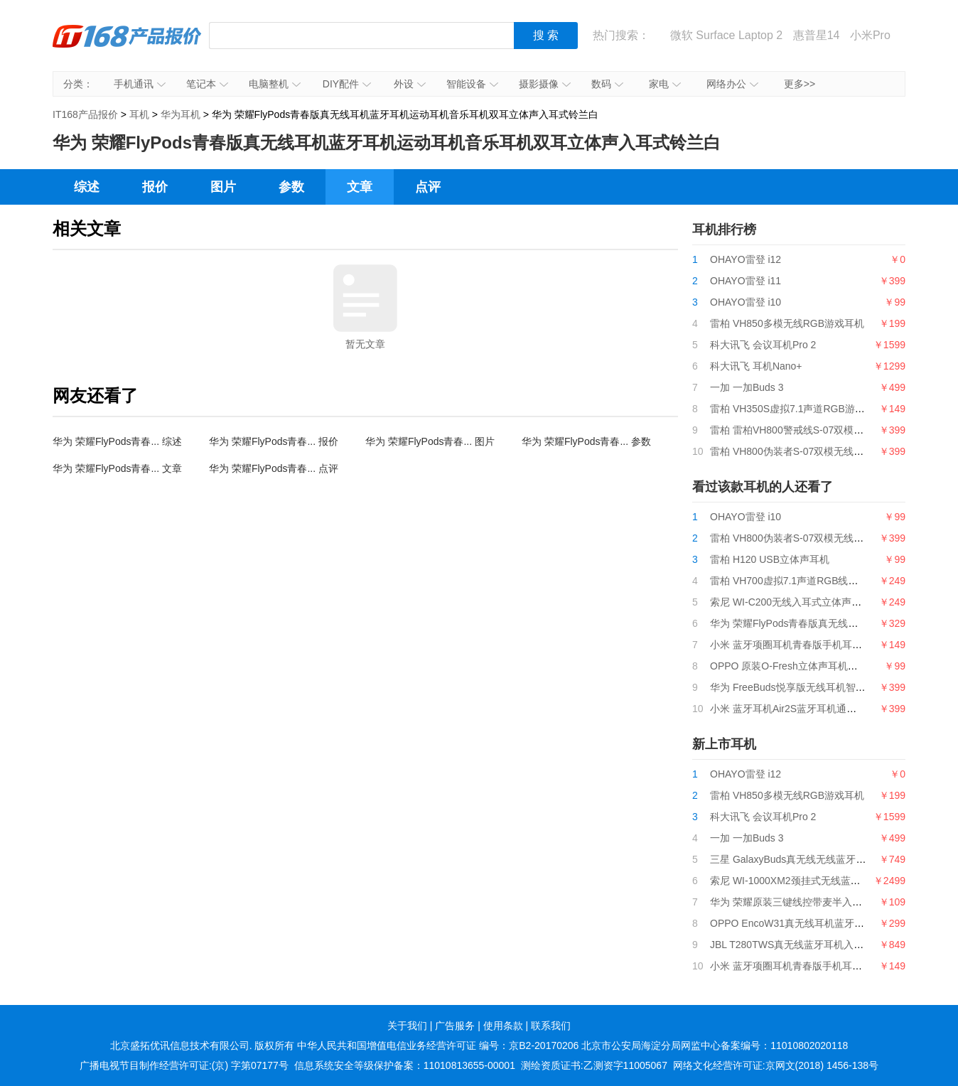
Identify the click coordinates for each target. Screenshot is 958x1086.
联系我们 (551, 1025)
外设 (410, 84)
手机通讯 (140, 84)
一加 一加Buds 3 (746, 387)
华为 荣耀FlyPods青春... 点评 (273, 468)
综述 (86, 187)
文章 (359, 187)
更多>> (799, 84)
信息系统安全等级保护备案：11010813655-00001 (404, 1065)
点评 (428, 187)
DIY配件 (347, 84)
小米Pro (870, 35)
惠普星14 (816, 35)
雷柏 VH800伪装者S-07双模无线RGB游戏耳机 (812, 451)
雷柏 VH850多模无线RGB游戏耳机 (787, 323)
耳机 (139, 114)
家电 (665, 84)
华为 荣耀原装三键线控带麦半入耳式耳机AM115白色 (826, 902)
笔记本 (207, 84)
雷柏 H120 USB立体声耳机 (769, 559)
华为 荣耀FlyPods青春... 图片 (430, 441)
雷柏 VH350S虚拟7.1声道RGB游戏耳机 (797, 408)
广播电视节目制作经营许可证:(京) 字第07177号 (184, 1065)
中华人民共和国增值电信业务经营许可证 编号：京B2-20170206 (437, 1045)
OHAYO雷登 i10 (745, 302)
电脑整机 (275, 84)
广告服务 (455, 1025)
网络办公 (732, 84)
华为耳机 (180, 114)
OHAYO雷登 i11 (745, 280)
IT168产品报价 (127, 46)
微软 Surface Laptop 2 (726, 35)
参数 (291, 187)
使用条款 (503, 1025)
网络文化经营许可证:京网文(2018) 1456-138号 (775, 1065)
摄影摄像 (545, 84)
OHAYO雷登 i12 (745, 259)
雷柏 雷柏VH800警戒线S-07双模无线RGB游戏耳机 (822, 430)
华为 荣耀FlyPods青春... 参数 (586, 441)
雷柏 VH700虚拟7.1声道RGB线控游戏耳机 (804, 580)
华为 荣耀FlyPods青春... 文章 (117, 468)
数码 (607, 84)
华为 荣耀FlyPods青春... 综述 (117, 441)
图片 (223, 187)
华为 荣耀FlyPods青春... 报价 (273, 441)
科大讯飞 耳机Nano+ (756, 366)
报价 (155, 187)
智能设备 (472, 84)
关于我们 (407, 1025)
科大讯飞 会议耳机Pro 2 (763, 344)
